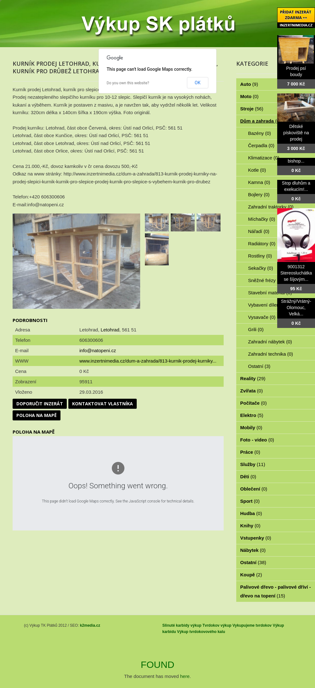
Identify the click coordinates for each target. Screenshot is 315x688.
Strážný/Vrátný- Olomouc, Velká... (296, 307)
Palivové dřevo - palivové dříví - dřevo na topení (275, 591)
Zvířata (251, 390)
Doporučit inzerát (39, 404)
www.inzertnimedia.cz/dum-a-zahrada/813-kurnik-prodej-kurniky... (147, 360)
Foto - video (257, 439)
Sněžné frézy (265, 280)
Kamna (259, 182)
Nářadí (259, 231)
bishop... (296, 161)
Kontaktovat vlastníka (102, 404)
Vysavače (262, 317)
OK (197, 82)
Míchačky (261, 219)
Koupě (251, 574)
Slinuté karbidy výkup (181, 625)
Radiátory (262, 243)
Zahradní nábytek (270, 341)
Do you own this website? (128, 83)
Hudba (251, 513)
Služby (252, 464)
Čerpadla (261, 145)
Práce (250, 452)
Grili (256, 329)
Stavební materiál (270, 292)
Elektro (251, 415)
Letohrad (110, 329)
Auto (249, 84)
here (185, 676)
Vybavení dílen (267, 305)
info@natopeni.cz (97, 350)
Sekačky (260, 268)
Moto (249, 96)
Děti (248, 476)
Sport (250, 501)
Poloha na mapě (36, 415)
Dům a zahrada (260, 121)
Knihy (250, 525)
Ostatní (259, 366)
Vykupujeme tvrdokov (252, 625)
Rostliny (260, 255)
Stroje (251, 108)
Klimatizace (263, 157)
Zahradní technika (270, 354)
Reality (253, 378)
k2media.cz (90, 625)
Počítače (253, 403)
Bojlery (259, 194)
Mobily (251, 427)
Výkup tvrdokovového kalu (201, 632)
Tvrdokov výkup (217, 625)
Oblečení (253, 488)
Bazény (259, 133)
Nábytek (253, 550)
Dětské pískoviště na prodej (296, 132)
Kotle (257, 170)
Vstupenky (255, 538)
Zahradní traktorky (271, 206)
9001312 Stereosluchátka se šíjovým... (296, 273)
